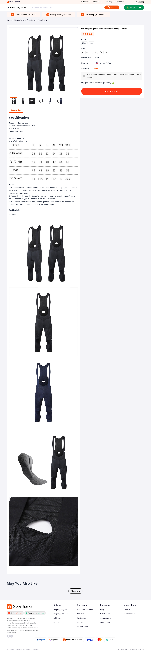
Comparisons (105, 618)
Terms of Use (122, 649)
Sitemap (141, 649)
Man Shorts (42, 20)
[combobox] (108, 63)
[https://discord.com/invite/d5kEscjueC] (11, 636)
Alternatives (105, 622)
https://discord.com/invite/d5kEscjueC (11, 636)
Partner (80, 622)
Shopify (127, 609)
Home (9, 20)
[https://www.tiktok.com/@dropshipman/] (8, 636)
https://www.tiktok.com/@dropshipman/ (8, 636)
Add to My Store (111, 91)
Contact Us (81, 618)
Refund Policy (82, 626)
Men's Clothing (20, 20)
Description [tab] (16, 110)
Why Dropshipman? (85, 609)
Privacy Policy (132, 649)
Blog (102, 609)
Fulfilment (58, 618)
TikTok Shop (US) (130, 614)
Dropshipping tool (61, 609)
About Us (80, 614)
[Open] (125, 63)
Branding (57, 622)
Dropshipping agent (61, 614)
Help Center (105, 614)
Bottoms (32, 20)
